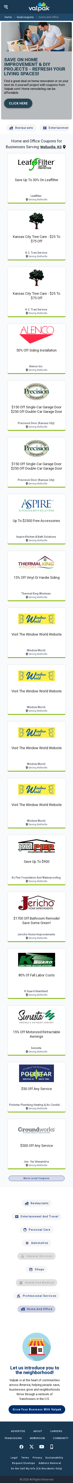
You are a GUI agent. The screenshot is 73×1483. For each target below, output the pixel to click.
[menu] (6, 7)
